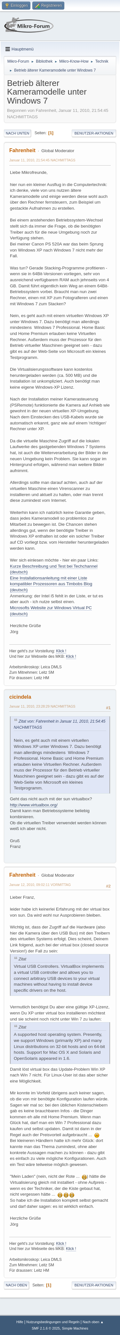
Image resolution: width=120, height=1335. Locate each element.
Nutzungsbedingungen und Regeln (52, 1322)
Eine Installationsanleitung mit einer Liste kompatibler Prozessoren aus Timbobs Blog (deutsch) (51, 584)
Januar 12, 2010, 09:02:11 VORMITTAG (40, 885)
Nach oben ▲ (93, 1322)
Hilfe (19, 1322)
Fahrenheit (22, 150)
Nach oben (16, 1285)
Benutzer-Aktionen (94, 133)
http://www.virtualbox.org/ (34, 805)
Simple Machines (75, 1328)
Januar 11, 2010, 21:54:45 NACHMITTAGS (42, 160)
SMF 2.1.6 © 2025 (46, 1328)
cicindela (20, 697)
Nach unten (17, 133)
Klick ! (61, 651)
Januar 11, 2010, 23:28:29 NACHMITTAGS (42, 706)
